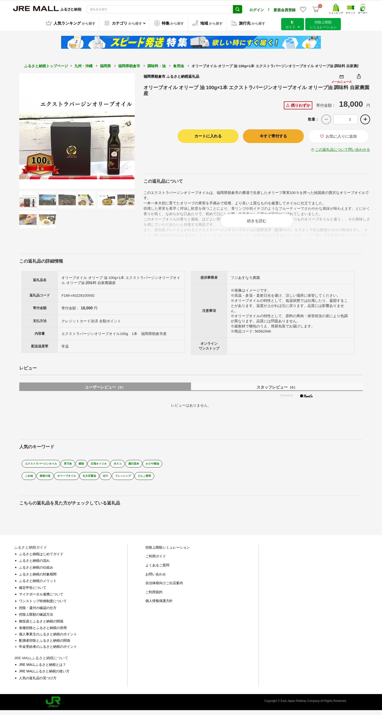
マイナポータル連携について (41, 599)
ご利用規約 (153, 597)
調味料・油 (156, 65)
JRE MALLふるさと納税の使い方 (44, 676)
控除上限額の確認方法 (36, 619)
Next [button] (121, 130)
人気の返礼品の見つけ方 (38, 683)
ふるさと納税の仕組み (36, 572)
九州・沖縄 (83, 65)
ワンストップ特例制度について (43, 606)
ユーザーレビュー (105, 392)
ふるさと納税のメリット (38, 586)
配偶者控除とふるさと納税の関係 (44, 645)
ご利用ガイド (155, 561)
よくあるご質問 (157, 570)
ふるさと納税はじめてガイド (41, 559)
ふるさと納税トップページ (46, 65)
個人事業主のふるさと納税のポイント (48, 639)
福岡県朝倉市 (129, 65)
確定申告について (32, 592)
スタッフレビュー (277, 392)
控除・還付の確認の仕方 (38, 612)
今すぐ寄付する (273, 135)
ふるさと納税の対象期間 (38, 579)
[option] (77, 130)
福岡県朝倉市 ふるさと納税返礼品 (171, 76)
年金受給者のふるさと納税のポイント (48, 651)
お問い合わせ (155, 579)
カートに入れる (208, 135)
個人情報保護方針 (159, 606)
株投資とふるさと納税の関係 (41, 626)
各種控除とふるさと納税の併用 (43, 633)
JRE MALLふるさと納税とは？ (42, 669)
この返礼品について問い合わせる (342, 149)
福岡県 (105, 65)
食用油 (178, 65)
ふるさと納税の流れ (34, 565)
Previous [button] (33, 130)
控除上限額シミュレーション (167, 552)
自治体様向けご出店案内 (164, 588)
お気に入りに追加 (338, 135)
